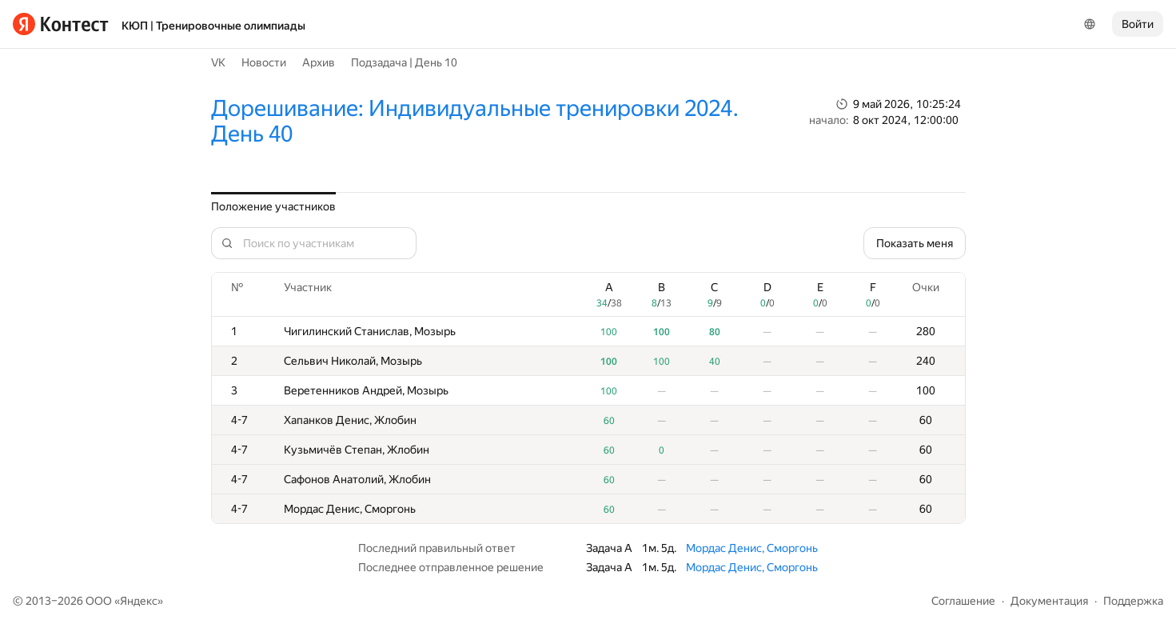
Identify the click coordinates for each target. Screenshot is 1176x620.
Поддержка (1133, 600)
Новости (263, 62)
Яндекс (138, 600)
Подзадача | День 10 (404, 62)
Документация (1049, 600)
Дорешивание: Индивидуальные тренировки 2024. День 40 (475, 121)
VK (218, 62)
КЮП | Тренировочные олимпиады (213, 25)
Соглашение (963, 600)
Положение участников (273, 206)
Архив (318, 62)
